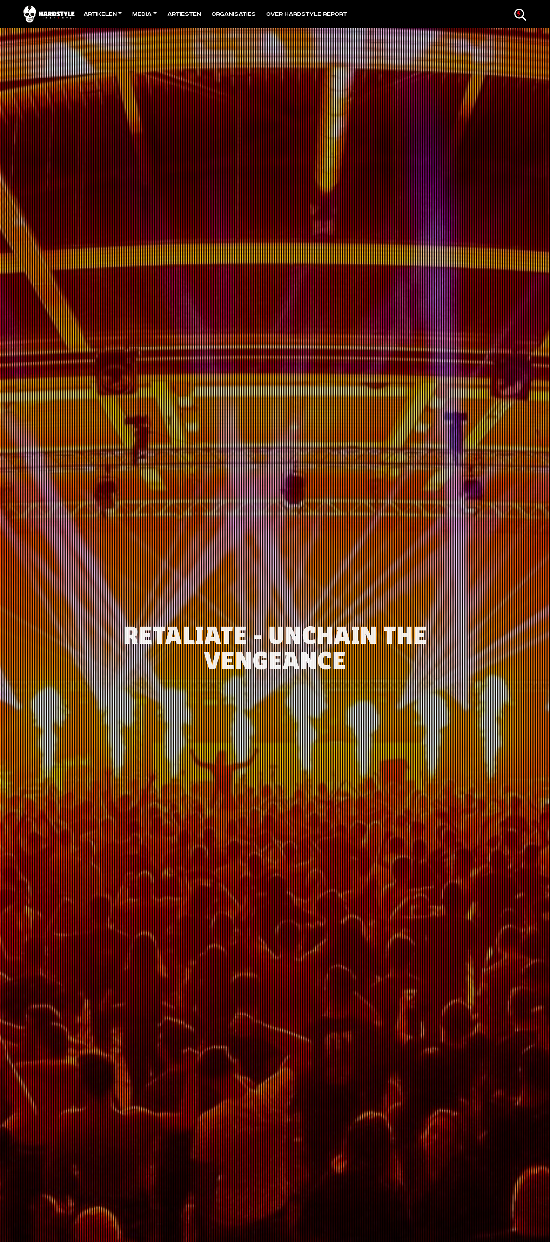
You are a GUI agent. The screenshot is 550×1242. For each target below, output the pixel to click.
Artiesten (184, 14)
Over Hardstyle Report (306, 14)
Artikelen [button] (100, 14)
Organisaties (234, 14)
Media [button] (142, 14)
